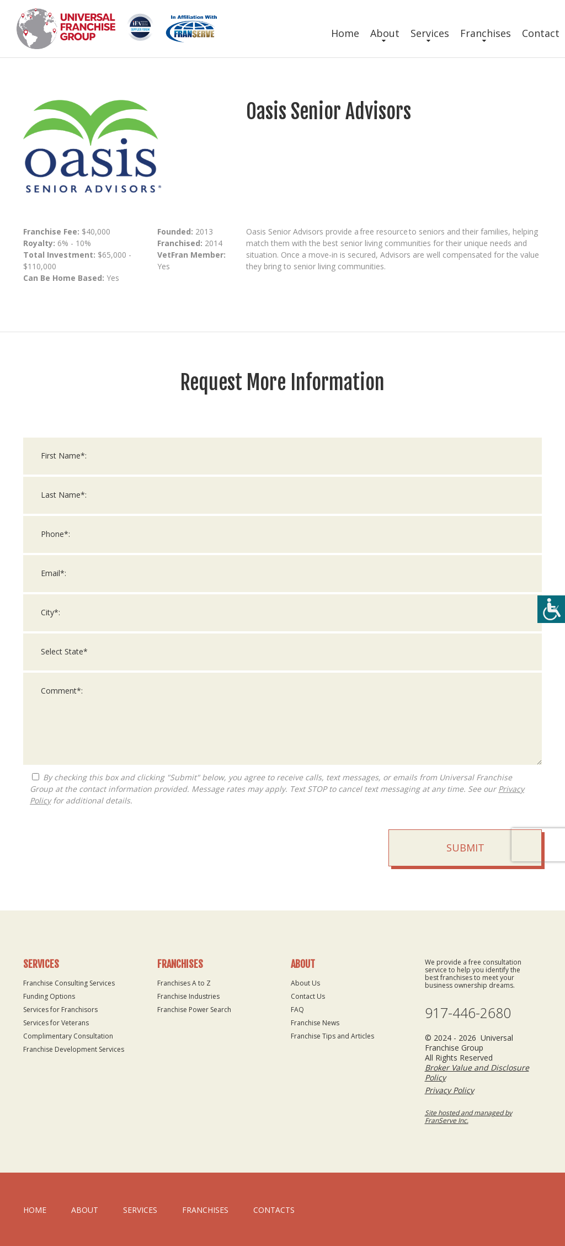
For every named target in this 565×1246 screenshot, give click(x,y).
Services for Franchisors (60, 1009)
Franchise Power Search (194, 1009)
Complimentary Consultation (68, 1036)
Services (430, 33)
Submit (465, 847)
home (34, 1210)
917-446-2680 (468, 1013)
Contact (540, 33)
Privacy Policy (449, 1090)
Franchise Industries (188, 996)
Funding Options (49, 996)
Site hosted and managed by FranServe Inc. (468, 1116)
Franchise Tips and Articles (332, 1036)
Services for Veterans (56, 1022)
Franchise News (315, 1022)
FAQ (297, 1009)
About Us (305, 983)
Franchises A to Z (184, 983)
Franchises (485, 33)
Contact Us (308, 996)
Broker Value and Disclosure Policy (477, 1072)
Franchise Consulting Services (69, 983)
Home (345, 33)
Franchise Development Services (73, 1049)
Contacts (274, 1210)
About (384, 33)
